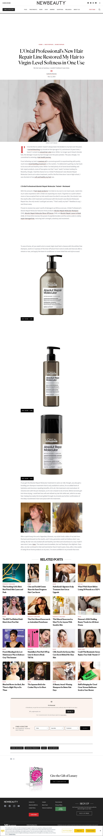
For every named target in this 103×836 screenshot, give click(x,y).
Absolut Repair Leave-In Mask (71, 213)
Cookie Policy (32, 808)
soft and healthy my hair (43, 177)
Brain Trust (45, 805)
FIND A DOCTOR (9, 9)
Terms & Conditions (47, 808)
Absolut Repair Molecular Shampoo (66, 211)
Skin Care (81, 649)
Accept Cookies (90, 830)
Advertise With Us (33, 805)
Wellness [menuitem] (69, 9)
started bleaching (34, 149)
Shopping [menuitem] (60, 9)
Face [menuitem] (25, 9)
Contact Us (31, 802)
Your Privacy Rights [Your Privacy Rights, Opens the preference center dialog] (67, 830)
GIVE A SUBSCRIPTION (59, 781)
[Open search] (99, 9)
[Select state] (42, 728)
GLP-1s (80, 584)
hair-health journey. (44, 157)
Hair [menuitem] (46, 9)
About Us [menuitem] (77, 9)
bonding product (32, 748)
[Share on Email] (13, 759)
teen (34, 544)
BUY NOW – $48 (27, 410)
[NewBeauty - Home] (51, 3)
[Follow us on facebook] (88, 3)
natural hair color (45, 152)
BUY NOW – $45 (27, 319)
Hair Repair (49, 44)
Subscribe (7, 3)
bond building (17, 748)
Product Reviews (9, 584)
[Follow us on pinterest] (90, 3)
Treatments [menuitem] (33, 9)
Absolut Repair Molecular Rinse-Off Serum (39, 213)
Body (79, 682)
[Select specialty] (57, 728)
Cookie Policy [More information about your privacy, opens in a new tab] (12, 834)
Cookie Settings (61, 809)
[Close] (100, 830)
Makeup (30, 649)
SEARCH (85, 728)
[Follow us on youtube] (95, 3)
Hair (29, 584)
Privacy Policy (58, 805)
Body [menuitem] (41, 9)
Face (79, 616)
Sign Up (70, 711)
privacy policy (63, 715)
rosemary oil (42, 161)
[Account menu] (99, 3)
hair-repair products (41, 191)
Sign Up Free (84, 813)
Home (41, 44)
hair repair (53, 748)
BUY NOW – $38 (27, 478)
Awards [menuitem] (52, 9)
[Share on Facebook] (11, 759)
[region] (51, 831)
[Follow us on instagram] (93, 3)
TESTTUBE (92, 9)
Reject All (79, 830)
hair (44, 748)
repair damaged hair (27, 218)
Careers (44, 802)
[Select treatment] (72, 728)
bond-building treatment (37, 164)
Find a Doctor (58, 802)
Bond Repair (59, 44)
